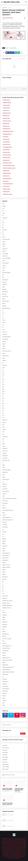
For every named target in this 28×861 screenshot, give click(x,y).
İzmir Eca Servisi (10, 846)
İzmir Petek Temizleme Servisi (18, 852)
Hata (3, 467)
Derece (4, 360)
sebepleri (4, 626)
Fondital (4, 453)
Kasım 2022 (14, 757)
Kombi (4, 515)
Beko (3, 286)
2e (2, 210)
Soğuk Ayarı (5, 664)
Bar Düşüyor (5, 279)
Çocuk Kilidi (5, 339)
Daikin (3, 346)
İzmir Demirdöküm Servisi (12, 845)
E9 (3, 405)
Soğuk (3, 662)
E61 (3, 398)
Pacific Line (5, 596)
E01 (3, 372)
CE (3, 324)
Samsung (4, 624)
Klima (3, 505)
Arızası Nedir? (5, 263)
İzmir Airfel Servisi (15, 838)
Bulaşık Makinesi (6, 308)
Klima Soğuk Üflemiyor (7, 510)
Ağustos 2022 (14, 764)
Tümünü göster (22, 58)
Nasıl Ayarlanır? (6, 553)
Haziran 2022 (14, 769)
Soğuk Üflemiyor (6, 669)
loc (3, 536)
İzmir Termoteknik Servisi (13, 856)
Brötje (3, 303)
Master (4, 541)
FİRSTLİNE (4, 448)
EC (3, 412)
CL (3, 327)
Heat (3, 474)
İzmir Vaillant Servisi (16, 858)
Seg (3, 629)
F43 (3, 434)
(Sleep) (4, 206)
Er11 (3, 424)
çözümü (4, 341)
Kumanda (4, 524)
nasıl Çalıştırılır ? (6, 555)
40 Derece (4, 218)
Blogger (4, 289)
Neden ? (4, 562)
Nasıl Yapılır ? (5, 558)
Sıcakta (4, 653)
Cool (3, 329)
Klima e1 (4, 508)
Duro (3, 367)
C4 (3, 315)
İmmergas (4, 489)
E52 (3, 389)
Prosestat (4, 615)
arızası (3, 260)
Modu (3, 550)
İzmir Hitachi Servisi (13, 847)
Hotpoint (4, 484)
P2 (3, 586)
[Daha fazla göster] (21, 52)
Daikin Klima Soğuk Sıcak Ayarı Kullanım (7, 789)
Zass (3, 705)
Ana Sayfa (4, 7)
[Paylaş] (25, 18)
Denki (3, 358)
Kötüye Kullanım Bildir (9, 774)
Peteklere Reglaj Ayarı (7, 605)
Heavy (3, 477)
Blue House (5, 291)
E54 (3, 393)
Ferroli (3, 446)
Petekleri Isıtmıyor (6, 607)
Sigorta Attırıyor (6, 657)
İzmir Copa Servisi (15, 843)
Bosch (9, 7)
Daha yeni (4, 88)
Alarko (3, 241)
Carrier (4, 320)
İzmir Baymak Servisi (16, 841)
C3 (3, 313)
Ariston (4, 265)
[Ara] (26, 2)
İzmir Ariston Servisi (20, 839)
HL (3, 481)
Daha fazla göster (9, 814)
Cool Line (4, 332)
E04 (3, 374)
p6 (3, 591)
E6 (3, 396)
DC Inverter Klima (6, 351)
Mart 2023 (14, 750)
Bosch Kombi (5, 301)
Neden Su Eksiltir (6, 567)
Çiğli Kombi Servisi (6, 838)
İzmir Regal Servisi (7, 854)
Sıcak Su (4, 643)
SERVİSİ (4, 636)
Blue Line (4, 294)
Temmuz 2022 (14, 766)
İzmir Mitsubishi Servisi (14, 851)
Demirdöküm (5, 355)
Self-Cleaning (5, 634)
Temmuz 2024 (14, 747)
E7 (2, 401)
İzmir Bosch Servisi (10, 842)
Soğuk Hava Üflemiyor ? (8, 667)
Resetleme (4, 622)
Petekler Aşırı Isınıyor (7, 600)
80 (3, 227)
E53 (3, 391)
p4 (3, 588)
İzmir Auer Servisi (6, 841)
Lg (3, 534)
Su (3, 676)
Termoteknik (5, 686)
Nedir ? (4, 572)
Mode (3, 548)
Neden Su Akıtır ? (6, 565)
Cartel (3, 322)
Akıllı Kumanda (5, 239)
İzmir (3, 496)
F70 (3, 439)
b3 (2, 275)
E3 (2, 382)
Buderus (4, 306)
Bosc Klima (5, 296)
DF (3, 363)
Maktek (4, 538)
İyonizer (4, 493)
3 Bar (3, 213)
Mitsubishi (4, 546)
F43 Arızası (4, 436)
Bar (3, 277)
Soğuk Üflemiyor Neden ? (8, 672)
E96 (3, 408)
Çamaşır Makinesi (13, 47)
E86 (3, 403)
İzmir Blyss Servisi (6, 843)
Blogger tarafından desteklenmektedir (12, 739)
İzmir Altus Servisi (10, 839)
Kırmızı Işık (5, 503)
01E (3, 208)
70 (2, 225)
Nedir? (3, 574)
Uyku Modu (5, 691)
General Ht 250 (5, 460)
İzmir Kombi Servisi (20, 849)
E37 (3, 384)
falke (3, 443)
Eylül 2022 (14, 762)
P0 (3, 581)
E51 (3, 386)
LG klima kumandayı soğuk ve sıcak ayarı (7, 803)
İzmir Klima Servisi (10, 849)
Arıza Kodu (4, 256)
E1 (2, 377)
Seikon (4, 631)
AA (3, 234)
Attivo (3, 267)
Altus (3, 246)
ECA (3, 415)
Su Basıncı (4, 679)
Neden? (4, 569)
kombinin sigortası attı (7, 519)
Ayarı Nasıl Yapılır (6, 272)
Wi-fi (3, 703)
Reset (3, 619)
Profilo (4, 612)
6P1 (3, 222)
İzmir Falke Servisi (18, 846)
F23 (3, 431)
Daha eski (24, 88)
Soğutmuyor (5, 674)
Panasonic (4, 598)
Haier (3, 465)
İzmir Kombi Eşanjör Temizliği (9, 498)
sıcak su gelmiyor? (6, 645)
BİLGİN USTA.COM (12, 2)
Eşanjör (4, 429)
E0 (3, 370)
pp (3, 610)
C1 (2, 310)
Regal (3, 617)
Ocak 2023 (14, 755)
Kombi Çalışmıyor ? (7, 517)
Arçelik (4, 251)
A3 (3, 232)
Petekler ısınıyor (6, 603)
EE (3, 417)
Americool (4, 248)
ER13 (3, 427)
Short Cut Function (6, 638)
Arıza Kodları (5, 253)
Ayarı (3, 270)
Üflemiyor (4, 693)
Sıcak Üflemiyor (6, 648)
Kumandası (5, 527)
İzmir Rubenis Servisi (17, 854)
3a (2, 215)
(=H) (3, 203)
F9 (3, 441)
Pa (3, 593)
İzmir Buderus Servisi (21, 842)
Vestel (3, 698)
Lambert (4, 531)
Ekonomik (4, 420)
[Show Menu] (2, 2)
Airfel (3, 237)
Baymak (4, 282)
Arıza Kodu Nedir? (6, 258)
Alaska (3, 244)
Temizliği (4, 683)
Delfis (3, 353)
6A (3, 220)
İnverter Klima (5, 491)
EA (3, 410)
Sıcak (3, 641)
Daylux (4, 348)
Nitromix (4, 579)
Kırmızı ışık (5, 500)
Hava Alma (4, 472)
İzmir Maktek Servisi (18, 850)
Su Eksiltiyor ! (5, 681)
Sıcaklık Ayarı (5, 650)
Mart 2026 (14, 745)
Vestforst (4, 700)
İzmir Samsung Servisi (15, 855)
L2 (2, 529)
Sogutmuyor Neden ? (7, 660)
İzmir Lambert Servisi (7, 850)
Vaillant (4, 695)
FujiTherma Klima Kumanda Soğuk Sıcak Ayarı (19, 789)
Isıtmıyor (4, 486)
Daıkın (3, 344)
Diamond (4, 365)
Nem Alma (4, 576)
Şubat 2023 (14, 752)
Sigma (3, 655)
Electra (4, 422)
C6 (3, 317)
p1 (2, 584)
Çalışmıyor (4, 334)
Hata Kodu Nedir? (6, 470)
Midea (3, 543)
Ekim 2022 (14, 759)
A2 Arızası (4, 229)
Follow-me (4, 451)
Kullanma (4, 522)
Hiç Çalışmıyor (5, 479)
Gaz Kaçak (4, 458)
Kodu (3, 512)
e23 (3, 379)
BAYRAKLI (4, 284)
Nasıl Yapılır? (5, 560)
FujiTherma (5, 455)
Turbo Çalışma (5, 688)
